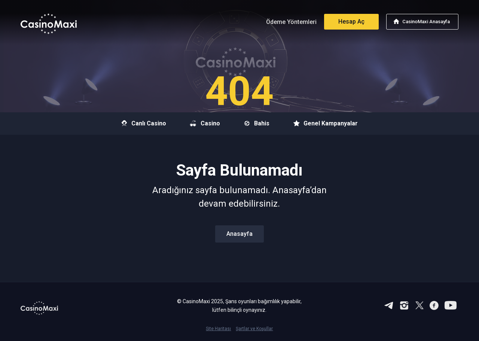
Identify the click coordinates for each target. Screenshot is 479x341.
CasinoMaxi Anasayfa (426, 21)
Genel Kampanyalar (325, 123)
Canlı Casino (143, 123)
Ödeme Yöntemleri (291, 21)
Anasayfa (239, 233)
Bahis (256, 123)
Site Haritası (218, 328)
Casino (205, 123)
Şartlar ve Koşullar (254, 328)
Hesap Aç (351, 21)
